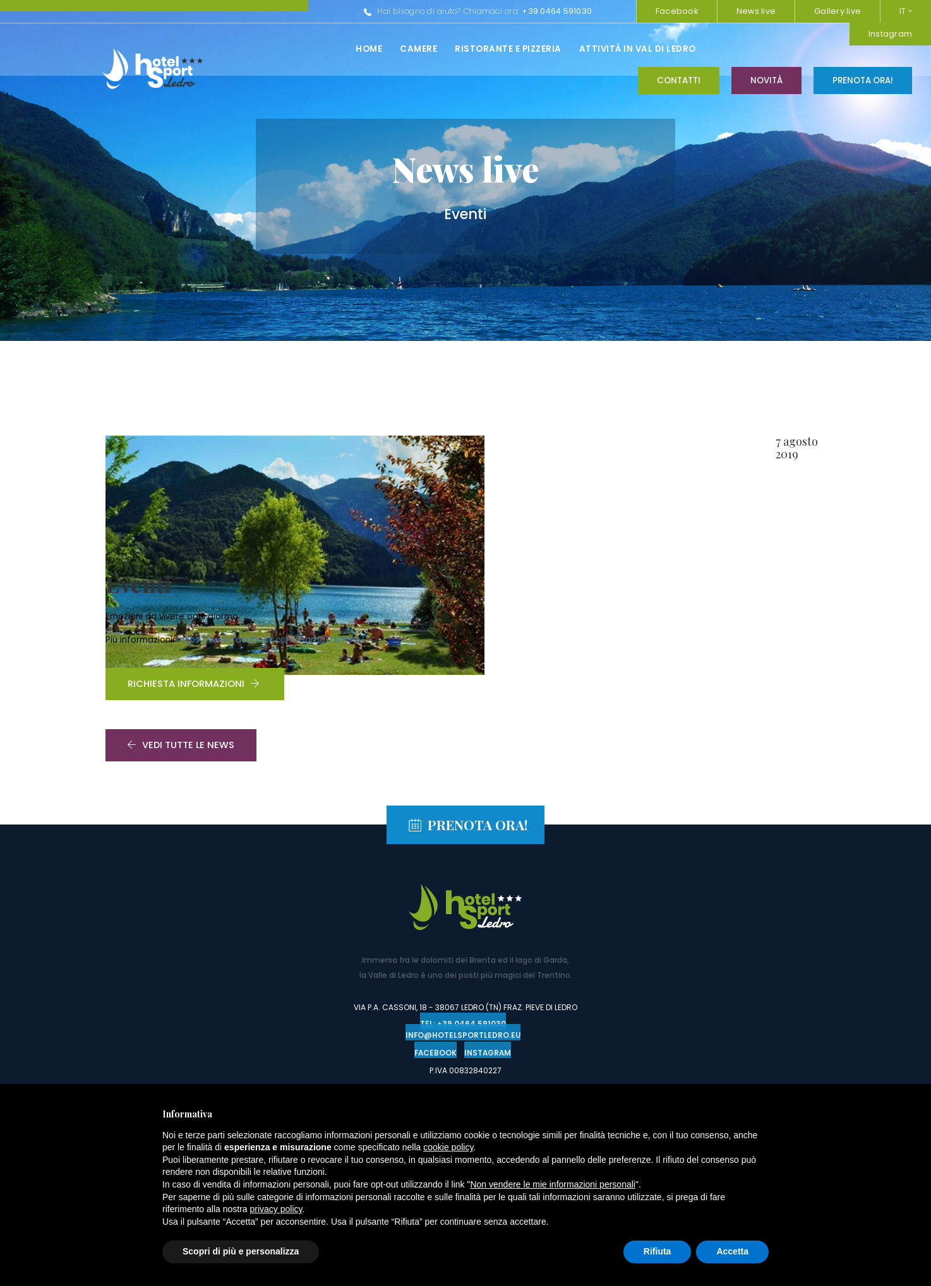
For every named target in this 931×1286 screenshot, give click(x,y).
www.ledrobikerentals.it (528, 1058)
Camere (257, 49)
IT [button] (905, 11)
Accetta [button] (732, 1251)
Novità (766, 48)
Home (208, 49)
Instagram (595, 11)
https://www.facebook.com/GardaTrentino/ (541, 517)
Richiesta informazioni (464, 563)
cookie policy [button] (448, 1147)
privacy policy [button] (276, 1209)
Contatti (678, 48)
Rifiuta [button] (657, 1251)
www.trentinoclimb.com (403, 1058)
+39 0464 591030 (396, 11)
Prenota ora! (862, 48)
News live (756, 11)
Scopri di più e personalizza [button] (241, 1251)
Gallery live (837, 11)
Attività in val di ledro (476, 49)
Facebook (677, 11)
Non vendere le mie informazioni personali (552, 1184)
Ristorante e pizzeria (347, 49)
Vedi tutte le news (181, 656)
